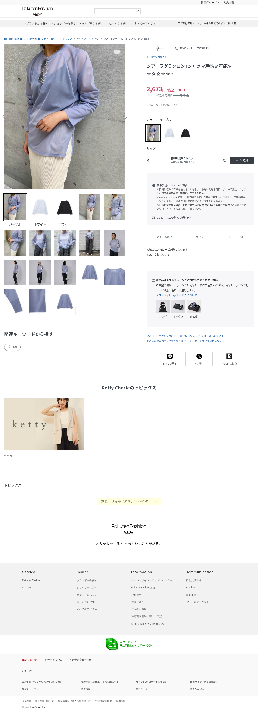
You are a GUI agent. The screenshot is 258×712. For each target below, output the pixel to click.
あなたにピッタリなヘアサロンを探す (42, 682)
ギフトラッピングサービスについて (176, 295)
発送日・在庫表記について (161, 336)
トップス (67, 39)
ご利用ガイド (139, 594)
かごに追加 (242, 160)
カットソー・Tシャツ (88, 39)
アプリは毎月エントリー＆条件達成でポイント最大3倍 (207, 23)
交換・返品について (213, 336)
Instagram (191, 594)
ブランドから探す (87, 580)
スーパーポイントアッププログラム (151, 580)
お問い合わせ (139, 602)
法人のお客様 (139, 609)
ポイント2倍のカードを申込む (151, 682)
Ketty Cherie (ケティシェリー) (43, 39)
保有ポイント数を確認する (204, 682)
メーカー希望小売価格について (207, 341)
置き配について (188, 336)
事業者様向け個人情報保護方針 (74, 700)
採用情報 (120, 700)
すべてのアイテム (87, 609)
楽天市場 (229, 2)
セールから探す (86, 602)
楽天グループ (209, 2)
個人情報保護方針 (44, 700)
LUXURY (27, 587)
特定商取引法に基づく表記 (146, 616)
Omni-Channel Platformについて (149, 623)
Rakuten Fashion (55, 11)
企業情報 (27, 700)
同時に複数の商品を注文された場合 (166, 341)
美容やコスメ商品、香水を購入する (100, 682)
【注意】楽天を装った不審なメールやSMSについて (129, 501)
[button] (5, 116)
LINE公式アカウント (197, 602)
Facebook (191, 587)
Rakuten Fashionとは (143, 587)
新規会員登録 (193, 580)
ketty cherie (158, 57)
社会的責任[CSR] (103, 700)
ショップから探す (87, 587)
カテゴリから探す (87, 594)
